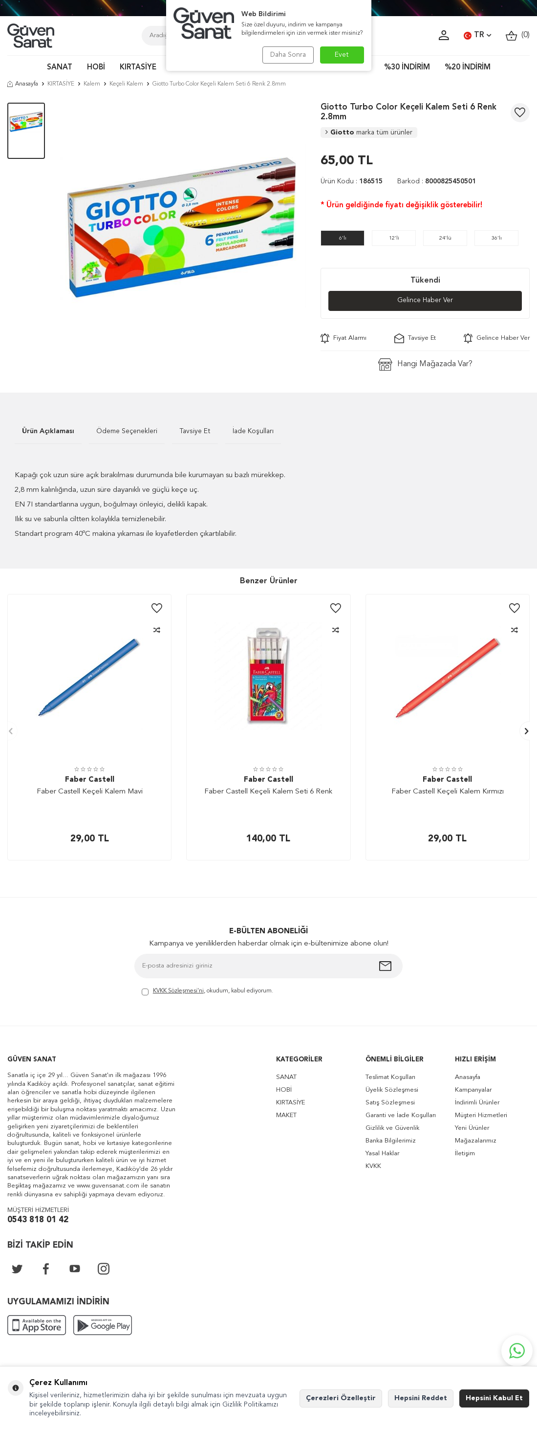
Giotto (368, 132)
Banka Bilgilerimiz (390, 1141)
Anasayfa (22, 84)
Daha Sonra (287, 54)
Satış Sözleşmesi (390, 1103)
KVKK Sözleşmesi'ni (178, 991)
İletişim (465, 1154)
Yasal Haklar (382, 1154)
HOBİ (96, 67)
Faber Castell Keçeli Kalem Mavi (90, 792)
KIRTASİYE (138, 67)
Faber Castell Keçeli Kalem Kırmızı (447, 792)
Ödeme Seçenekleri (126, 431)
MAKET (286, 1116)
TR (477, 35)
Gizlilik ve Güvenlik (392, 1128)
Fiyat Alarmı (343, 338)
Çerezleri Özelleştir (341, 1398)
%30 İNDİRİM (407, 67)
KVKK (373, 1167)
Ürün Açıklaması (48, 431)
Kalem (92, 84)
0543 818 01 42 (37, 1220)
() (518, 35)
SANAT (59, 67)
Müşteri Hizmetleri (481, 1116)
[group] (183, 226)
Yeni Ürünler (472, 1128)
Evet (342, 54)
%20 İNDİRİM (468, 67)
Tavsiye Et (415, 338)
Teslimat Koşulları (390, 1078)
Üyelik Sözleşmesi (391, 1090)
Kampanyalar (473, 1090)
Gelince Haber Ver (425, 300)
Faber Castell (89, 780)
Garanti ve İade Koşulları (400, 1116)
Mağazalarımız (475, 1141)
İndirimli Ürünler (477, 1103)
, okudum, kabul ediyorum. (207, 992)
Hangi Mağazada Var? (425, 364)
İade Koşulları (253, 431)
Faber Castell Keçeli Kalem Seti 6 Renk (268, 792)
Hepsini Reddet (420, 1398)
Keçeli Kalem (126, 84)
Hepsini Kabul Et (494, 1398)
